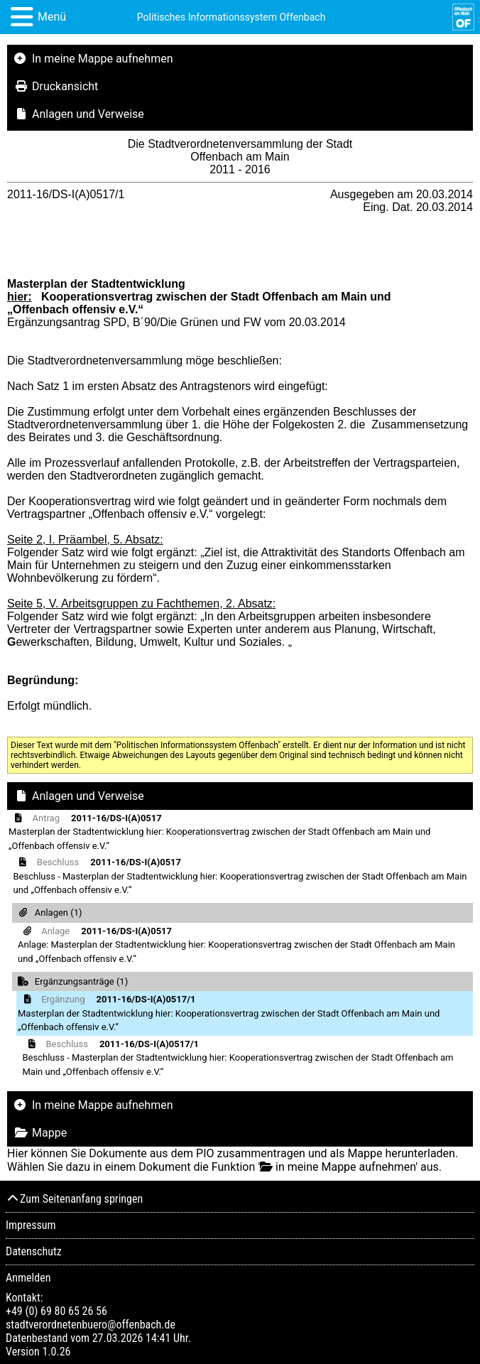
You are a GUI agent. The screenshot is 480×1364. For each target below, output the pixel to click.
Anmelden (28, 1277)
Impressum (31, 1225)
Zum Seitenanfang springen (74, 1199)
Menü (52, 16)
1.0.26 (56, 1351)
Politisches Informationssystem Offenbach (231, 17)
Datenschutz (34, 1251)
